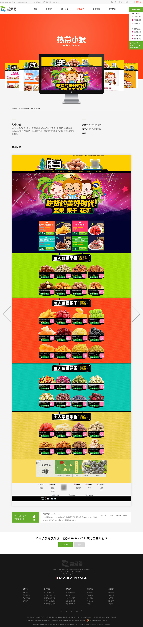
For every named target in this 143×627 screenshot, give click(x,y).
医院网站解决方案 (50, 598)
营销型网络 (26, 598)
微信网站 (90, 598)
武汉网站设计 (40, 617)
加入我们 (111, 598)
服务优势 (111, 595)
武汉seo (79, 617)
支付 (131, 2)
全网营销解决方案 (50, 604)
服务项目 (49, 9)
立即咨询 (65, 545)
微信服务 (25, 601)
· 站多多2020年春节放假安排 (42, 2)
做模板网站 (44, 624)
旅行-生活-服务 (35, 108)
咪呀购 (125, 515)
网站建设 (25, 592)
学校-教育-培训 (70, 604)
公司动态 (90, 604)
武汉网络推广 (87, 617)
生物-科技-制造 (70, 598)
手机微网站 (26, 595)
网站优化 (90, 601)
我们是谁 (111, 592)
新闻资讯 (96, 9)
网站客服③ (137, 23)
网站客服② (137, 20)
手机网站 (90, 595)
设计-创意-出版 (70, 595)
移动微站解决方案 (50, 601)
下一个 (136, 314)
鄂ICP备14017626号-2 (79, 620)
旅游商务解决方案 (50, 595)
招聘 (126, 2)
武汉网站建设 (31, 617)
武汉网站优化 (71, 624)
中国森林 (110, 515)
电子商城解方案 (49, 592)
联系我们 (111, 604)
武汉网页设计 (50, 617)
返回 (79, 545)
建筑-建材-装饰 (70, 592)
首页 (35, 9)
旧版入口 (138, 2)
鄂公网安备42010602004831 (96, 620)
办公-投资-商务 (70, 601)
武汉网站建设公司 (61, 617)
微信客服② (137, 35)
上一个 (7, 314)
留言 (120, 2)
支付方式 (111, 601)
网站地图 (113, 617)
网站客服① (137, 16)
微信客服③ (137, 39)
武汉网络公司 (97, 617)
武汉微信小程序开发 (103, 624)
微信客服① (137, 32)
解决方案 (64, 9)
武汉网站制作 (72, 617)
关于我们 (112, 9)
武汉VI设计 (106, 617)
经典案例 (80, 9)
